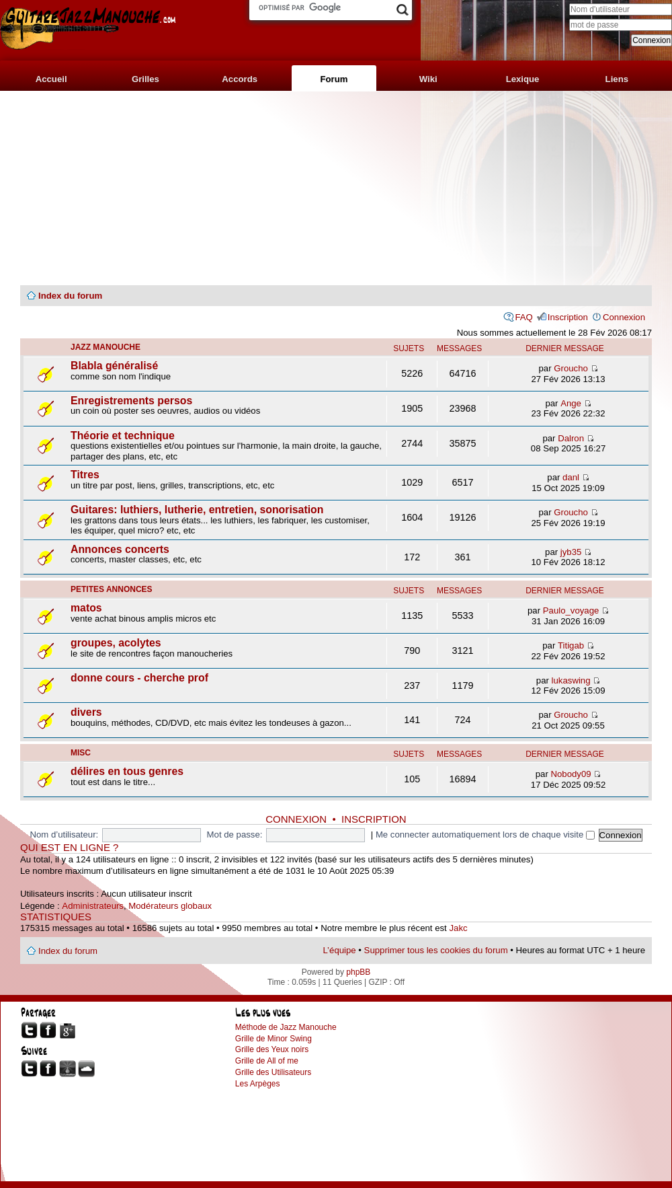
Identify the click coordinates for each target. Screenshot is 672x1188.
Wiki (428, 79)
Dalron (571, 438)
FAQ (523, 317)
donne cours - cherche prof (139, 677)
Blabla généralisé (114, 365)
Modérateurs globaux (170, 906)
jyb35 (571, 552)
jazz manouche (105, 347)
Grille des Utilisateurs (273, 1072)
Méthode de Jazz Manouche (286, 1027)
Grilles (145, 79)
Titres (85, 474)
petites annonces (112, 589)
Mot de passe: (235, 834)
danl (570, 477)
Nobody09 (571, 774)
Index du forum (70, 296)
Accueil (51, 79)
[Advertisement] (336, 188)
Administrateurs (93, 906)
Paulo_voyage (571, 610)
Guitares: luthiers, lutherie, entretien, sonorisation (197, 509)
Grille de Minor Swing (273, 1038)
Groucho (571, 368)
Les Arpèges (257, 1083)
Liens (616, 79)
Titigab (571, 645)
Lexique (523, 79)
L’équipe (339, 950)
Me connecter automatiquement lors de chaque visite (485, 834)
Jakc (458, 928)
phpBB (358, 972)
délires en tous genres (127, 771)
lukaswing (571, 680)
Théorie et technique (123, 435)
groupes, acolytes (116, 642)
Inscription (568, 317)
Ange (570, 403)
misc (81, 752)
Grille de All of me (266, 1061)
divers (86, 712)
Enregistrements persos (131, 400)
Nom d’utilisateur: (64, 834)
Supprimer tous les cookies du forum (436, 950)
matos (86, 608)
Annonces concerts (120, 549)
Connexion (624, 317)
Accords (239, 79)
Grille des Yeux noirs (271, 1049)
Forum (333, 79)
